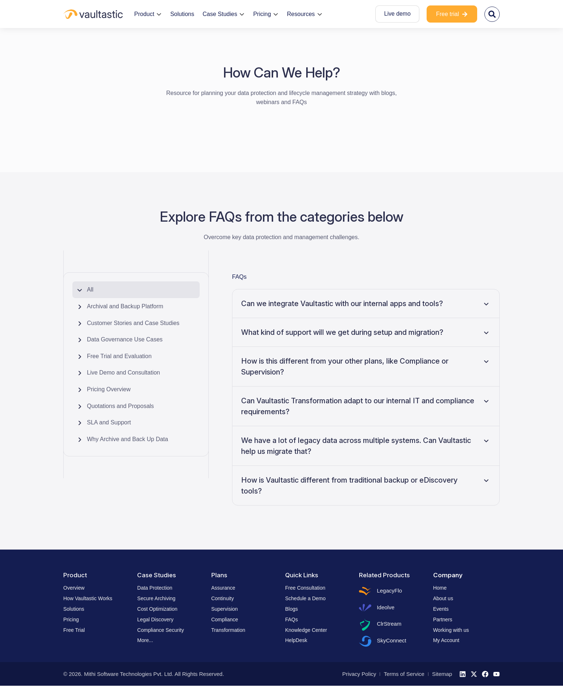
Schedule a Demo (305, 598)
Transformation (228, 630)
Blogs (291, 609)
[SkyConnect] (365, 643)
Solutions (73, 609)
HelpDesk (296, 640)
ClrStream (390, 626)
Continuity (222, 598)
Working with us (451, 630)
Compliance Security (160, 630)
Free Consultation (305, 588)
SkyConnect (392, 643)
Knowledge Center (306, 630)
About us (443, 598)
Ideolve (386, 608)
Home (440, 588)
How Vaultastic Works (87, 598)
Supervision (224, 609)
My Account (446, 640)
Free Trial (74, 630)
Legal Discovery (155, 619)
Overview (73, 588)
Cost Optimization (157, 609)
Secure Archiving (156, 598)
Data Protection (154, 588)
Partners (442, 619)
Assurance (223, 588)
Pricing (71, 619)
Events (441, 609)
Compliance (224, 619)
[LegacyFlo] (365, 591)
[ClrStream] (365, 626)
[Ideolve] (365, 608)
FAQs (239, 277)
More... (145, 640)
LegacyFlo (390, 591)
